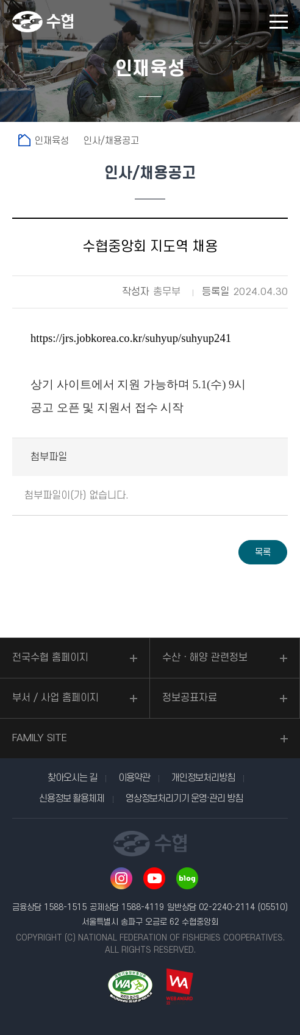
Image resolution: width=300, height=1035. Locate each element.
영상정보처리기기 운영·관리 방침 (184, 798)
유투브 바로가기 (154, 878)
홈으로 (24, 140)
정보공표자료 (189, 697)
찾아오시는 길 (72, 777)
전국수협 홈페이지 (50, 657)
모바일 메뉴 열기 (279, 22)
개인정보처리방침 (203, 777)
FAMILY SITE (39, 738)
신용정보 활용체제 (71, 798)
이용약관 (134, 777)
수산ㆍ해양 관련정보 (205, 657)
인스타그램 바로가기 (121, 878)
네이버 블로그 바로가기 (187, 878)
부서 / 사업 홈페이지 (55, 697)
